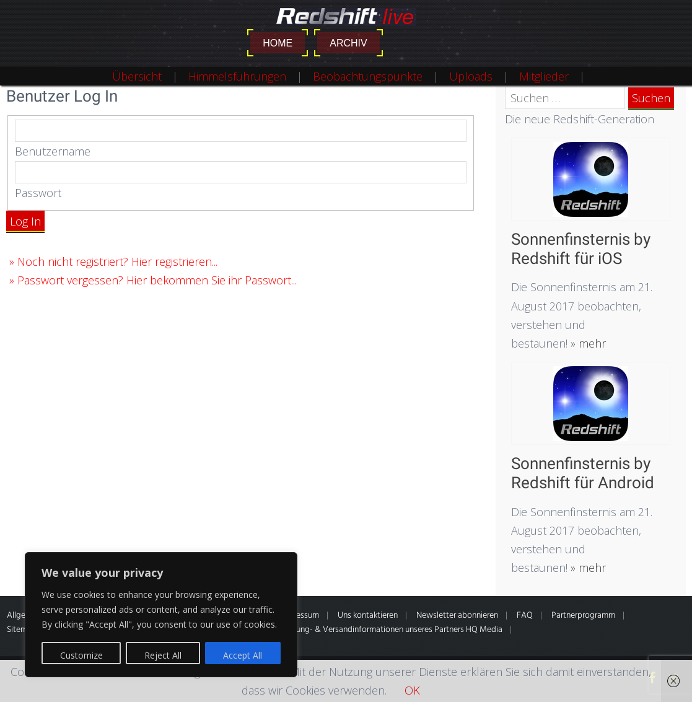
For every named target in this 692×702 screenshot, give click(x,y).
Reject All (163, 655)
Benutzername (52, 151)
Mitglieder (544, 76)
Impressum (299, 615)
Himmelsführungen (237, 76)
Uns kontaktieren (368, 615)
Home (277, 43)
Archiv (348, 43)
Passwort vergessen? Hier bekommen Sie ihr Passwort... (157, 280)
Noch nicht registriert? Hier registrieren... (117, 261)
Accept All (242, 655)
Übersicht (137, 76)
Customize (81, 655)
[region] (161, 614)
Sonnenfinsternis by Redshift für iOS (580, 249)
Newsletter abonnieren (457, 615)
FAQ (525, 615)
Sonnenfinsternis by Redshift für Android (582, 473)
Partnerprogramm (583, 615)
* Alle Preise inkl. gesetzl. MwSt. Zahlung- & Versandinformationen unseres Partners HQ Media (335, 630)
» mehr (586, 343)
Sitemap (22, 630)
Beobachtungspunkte (368, 76)
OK (412, 690)
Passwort (38, 192)
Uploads (471, 76)
